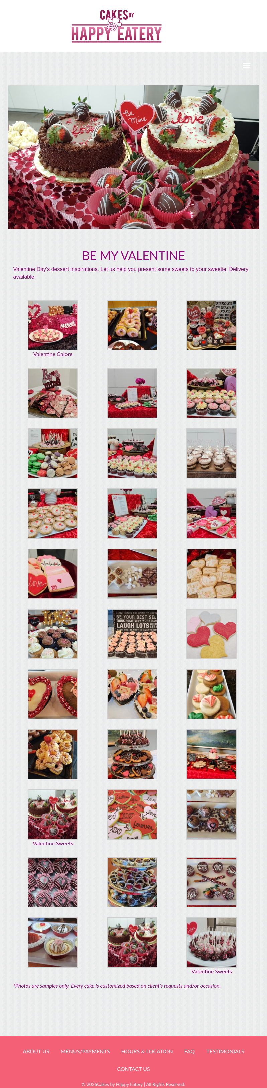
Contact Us (133, 1069)
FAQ (189, 1051)
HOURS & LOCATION (147, 1051)
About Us (36, 1051)
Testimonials (225, 1051)
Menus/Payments (85, 1051)
